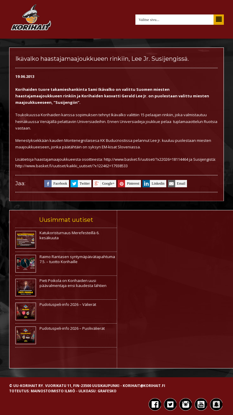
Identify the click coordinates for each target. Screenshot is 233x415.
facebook (55, 183)
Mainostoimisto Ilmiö (53, 390)
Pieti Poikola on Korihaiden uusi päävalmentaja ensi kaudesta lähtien (73, 283)
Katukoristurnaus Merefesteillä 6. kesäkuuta (69, 235)
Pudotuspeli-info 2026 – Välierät (68, 304)
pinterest (128, 183)
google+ (103, 183)
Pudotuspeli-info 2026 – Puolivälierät (72, 328)
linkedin (153, 183)
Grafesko (107, 390)
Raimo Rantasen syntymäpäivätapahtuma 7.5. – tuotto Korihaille (77, 259)
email (177, 183)
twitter (80, 183)
